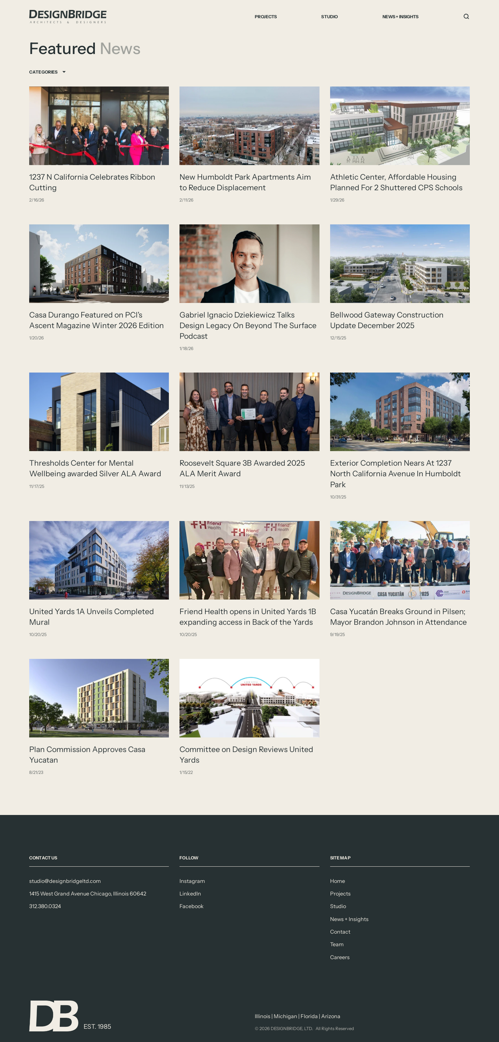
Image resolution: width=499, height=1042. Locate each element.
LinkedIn (190, 893)
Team (337, 944)
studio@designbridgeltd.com (65, 881)
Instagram (192, 881)
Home (337, 881)
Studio (329, 16)
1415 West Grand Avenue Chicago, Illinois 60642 (87, 893)
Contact (340, 931)
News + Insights (401, 16)
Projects (266, 16)
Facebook (191, 906)
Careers (340, 957)
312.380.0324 (45, 906)
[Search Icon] (466, 16)
